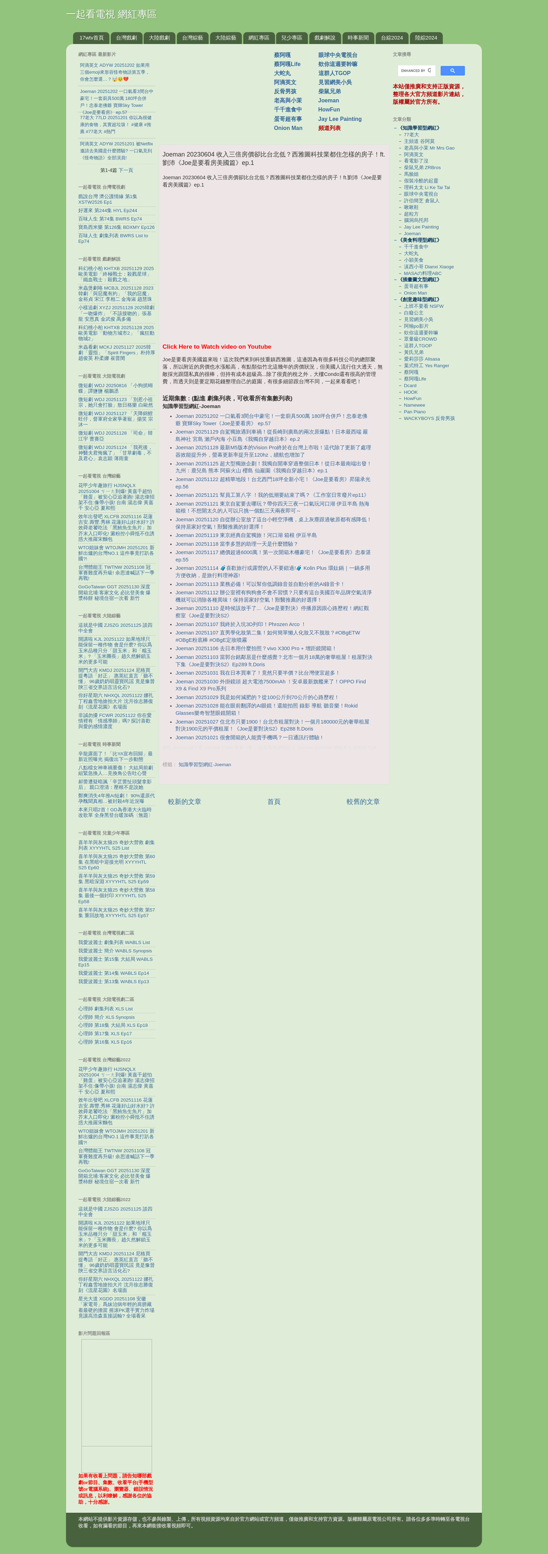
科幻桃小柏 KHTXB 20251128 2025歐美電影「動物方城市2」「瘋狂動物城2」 (116, 333)
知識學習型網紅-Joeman (205, 764)
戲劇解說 (325, 38)
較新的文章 (184, 801)
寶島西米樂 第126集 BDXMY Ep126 (116, 227)
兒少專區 (291, 38)
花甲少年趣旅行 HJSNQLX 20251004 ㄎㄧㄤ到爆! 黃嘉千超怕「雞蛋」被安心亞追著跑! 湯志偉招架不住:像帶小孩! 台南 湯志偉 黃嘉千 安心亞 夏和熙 (116, 497)
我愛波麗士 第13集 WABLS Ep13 (113, 981)
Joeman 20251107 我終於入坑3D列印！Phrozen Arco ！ (240, 624)
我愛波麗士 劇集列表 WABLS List (114, 942)
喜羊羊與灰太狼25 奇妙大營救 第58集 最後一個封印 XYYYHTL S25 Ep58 (116, 895)
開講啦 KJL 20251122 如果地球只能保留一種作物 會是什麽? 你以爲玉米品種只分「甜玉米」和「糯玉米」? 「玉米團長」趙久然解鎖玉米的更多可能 (115, 651)
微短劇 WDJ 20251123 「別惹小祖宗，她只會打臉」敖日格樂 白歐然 (115, 402)
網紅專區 (258, 38)
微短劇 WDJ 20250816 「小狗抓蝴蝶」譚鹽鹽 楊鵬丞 (115, 388)
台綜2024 (392, 38)
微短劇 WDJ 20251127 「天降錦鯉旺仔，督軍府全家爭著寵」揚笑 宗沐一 (115, 419)
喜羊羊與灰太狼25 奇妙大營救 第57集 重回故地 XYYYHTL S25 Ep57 (116, 912)
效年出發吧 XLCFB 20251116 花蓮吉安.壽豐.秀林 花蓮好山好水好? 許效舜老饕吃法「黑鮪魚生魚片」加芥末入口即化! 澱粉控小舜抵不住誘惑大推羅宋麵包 (116, 528)
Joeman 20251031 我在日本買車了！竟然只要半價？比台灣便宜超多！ (257, 673)
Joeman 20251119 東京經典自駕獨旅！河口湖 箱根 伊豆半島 (246, 535)
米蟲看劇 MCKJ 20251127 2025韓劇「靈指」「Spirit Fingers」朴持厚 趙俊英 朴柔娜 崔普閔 (116, 352)
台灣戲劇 (126, 38)
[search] (416, 71)
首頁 (274, 801)
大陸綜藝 (225, 38)
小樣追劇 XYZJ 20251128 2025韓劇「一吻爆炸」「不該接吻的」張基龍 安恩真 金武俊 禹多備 (116, 313)
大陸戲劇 (159, 38)
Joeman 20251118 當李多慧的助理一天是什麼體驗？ (236, 544)
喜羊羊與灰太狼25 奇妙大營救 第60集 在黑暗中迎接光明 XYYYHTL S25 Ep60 (116, 862)
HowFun (329, 109)
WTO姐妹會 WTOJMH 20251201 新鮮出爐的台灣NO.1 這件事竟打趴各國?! (116, 553)
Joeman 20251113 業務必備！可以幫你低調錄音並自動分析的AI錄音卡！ (260, 584)
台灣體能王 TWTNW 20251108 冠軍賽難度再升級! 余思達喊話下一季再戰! (116, 573)
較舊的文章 (363, 801)
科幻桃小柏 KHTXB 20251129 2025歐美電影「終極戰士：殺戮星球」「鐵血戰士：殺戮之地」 (116, 274)
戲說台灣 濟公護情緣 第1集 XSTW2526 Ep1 (107, 199)
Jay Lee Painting (340, 119)
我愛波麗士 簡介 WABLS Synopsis (115, 950)
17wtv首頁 (92, 38)
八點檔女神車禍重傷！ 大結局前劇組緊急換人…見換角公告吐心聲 (115, 770)
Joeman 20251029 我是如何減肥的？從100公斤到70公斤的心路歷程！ (257, 697)
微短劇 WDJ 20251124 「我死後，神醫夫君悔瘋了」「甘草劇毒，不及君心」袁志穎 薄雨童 (115, 453)
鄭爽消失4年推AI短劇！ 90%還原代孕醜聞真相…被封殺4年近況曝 (116, 798)
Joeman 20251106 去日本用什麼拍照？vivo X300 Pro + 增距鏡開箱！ (256, 648)
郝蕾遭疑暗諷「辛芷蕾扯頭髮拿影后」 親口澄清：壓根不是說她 (115, 784)
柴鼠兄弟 (329, 91)
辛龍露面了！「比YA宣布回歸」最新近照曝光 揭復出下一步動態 (115, 756)
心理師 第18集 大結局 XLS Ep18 (113, 1025)
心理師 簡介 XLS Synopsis (106, 1017)
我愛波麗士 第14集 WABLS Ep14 (113, 973)
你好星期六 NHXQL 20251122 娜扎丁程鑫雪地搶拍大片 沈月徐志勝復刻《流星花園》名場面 (115, 701)
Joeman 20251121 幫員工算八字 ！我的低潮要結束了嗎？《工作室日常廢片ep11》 (272, 495)
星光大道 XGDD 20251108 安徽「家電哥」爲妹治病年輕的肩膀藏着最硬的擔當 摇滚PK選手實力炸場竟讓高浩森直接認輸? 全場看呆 (116, 1307)
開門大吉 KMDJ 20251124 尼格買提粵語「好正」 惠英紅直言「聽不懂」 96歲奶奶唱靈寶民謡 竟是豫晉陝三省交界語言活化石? (116, 679)
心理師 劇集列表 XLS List (105, 1008)
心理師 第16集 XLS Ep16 (105, 1042)
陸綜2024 (426, 38)
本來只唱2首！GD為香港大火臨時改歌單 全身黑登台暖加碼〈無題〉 (115, 812)
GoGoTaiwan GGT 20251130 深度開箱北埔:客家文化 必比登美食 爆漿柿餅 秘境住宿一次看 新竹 (114, 592)
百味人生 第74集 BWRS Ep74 (110, 219)
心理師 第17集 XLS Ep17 (105, 1033)
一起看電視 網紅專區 (111, 14)
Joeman (328, 100)
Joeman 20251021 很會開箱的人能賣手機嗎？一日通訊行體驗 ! (248, 737)
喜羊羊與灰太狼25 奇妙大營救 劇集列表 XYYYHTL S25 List (116, 845)
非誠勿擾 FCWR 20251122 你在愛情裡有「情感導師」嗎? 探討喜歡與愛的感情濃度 (115, 721)
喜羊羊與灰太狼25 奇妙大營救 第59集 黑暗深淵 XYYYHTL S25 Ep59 (116, 878)
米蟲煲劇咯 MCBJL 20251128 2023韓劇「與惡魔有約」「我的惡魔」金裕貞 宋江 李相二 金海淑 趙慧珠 (115, 293)
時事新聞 (358, 38)
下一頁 (125, 170)
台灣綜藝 (192, 38)
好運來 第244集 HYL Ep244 (107, 210)
